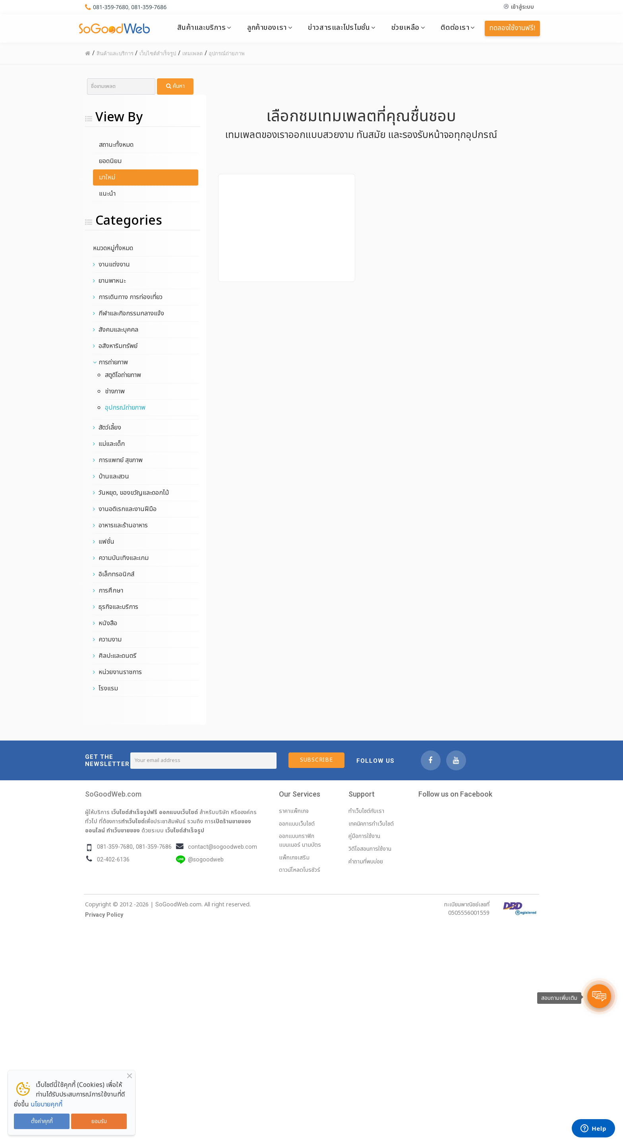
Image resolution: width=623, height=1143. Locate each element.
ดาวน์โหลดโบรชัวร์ (299, 870)
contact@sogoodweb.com (222, 847)
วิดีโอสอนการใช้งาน (369, 849)
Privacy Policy (104, 915)
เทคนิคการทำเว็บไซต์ (371, 823)
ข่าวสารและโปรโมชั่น (339, 27)
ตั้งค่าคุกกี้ (42, 1121)
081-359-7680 (110, 7)
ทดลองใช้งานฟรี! (512, 28)
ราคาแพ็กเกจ (294, 811)
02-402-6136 (113, 859)
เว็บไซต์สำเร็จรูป (184, 830)
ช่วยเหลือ (405, 27)
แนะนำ (107, 193)
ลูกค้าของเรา (267, 27)
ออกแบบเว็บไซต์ (178, 812)
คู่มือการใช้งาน (364, 836)
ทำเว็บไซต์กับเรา (366, 811)
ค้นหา (175, 86)
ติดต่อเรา (455, 27)
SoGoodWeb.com (113, 794)
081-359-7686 (148, 7)
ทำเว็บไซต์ (133, 821)
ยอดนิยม (110, 161)
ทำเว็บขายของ (123, 830)
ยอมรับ (99, 1121)
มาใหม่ (107, 177)
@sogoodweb (206, 859)
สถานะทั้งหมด (116, 145)
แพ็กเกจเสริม (294, 857)
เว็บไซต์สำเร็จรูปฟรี (134, 812)
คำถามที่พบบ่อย (365, 861)
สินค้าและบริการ (201, 27)
